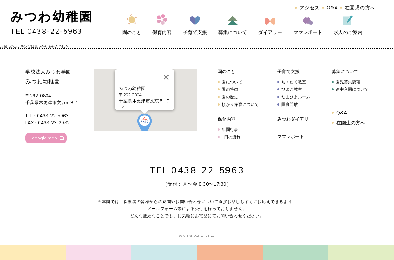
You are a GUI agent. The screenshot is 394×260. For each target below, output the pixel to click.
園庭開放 (289, 104)
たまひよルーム (295, 96)
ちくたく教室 (293, 81)
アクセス (310, 7)
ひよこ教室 (291, 89)
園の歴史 (230, 96)
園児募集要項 (348, 81)
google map (44, 137)
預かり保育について (240, 104)
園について (232, 81)
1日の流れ (231, 136)
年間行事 (230, 129)
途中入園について (352, 89)
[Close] (166, 77)
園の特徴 (230, 89)
